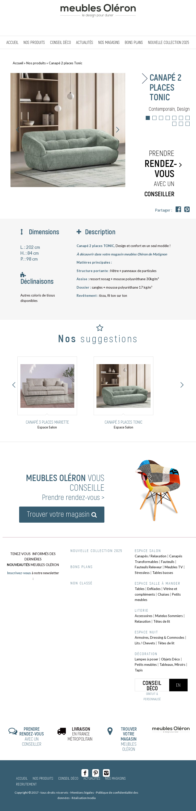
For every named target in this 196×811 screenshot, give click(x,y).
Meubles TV (174, 567)
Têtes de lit (161, 621)
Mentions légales (82, 792)
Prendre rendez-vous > (73, 496)
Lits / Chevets (145, 643)
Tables (139, 589)
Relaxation (143, 621)
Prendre (160, 173)
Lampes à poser (146, 659)
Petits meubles (146, 664)
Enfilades (154, 589)
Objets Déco (170, 659)
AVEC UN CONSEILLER (31, 736)
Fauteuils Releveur (148, 567)
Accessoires (143, 616)
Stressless (142, 573)
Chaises (163, 594)
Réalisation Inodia (84, 798)
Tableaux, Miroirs (172, 664)
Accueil (18, 63)
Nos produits (36, 63)
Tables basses (162, 573)
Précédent (18, 129)
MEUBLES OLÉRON (129, 739)
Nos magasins (115, 778)
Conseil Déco (68, 778)
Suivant (117, 129)
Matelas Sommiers (169, 616)
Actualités (91, 778)
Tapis (139, 670)
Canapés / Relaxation (150, 556)
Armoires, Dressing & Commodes (159, 637)
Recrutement (26, 784)
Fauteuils (167, 562)
